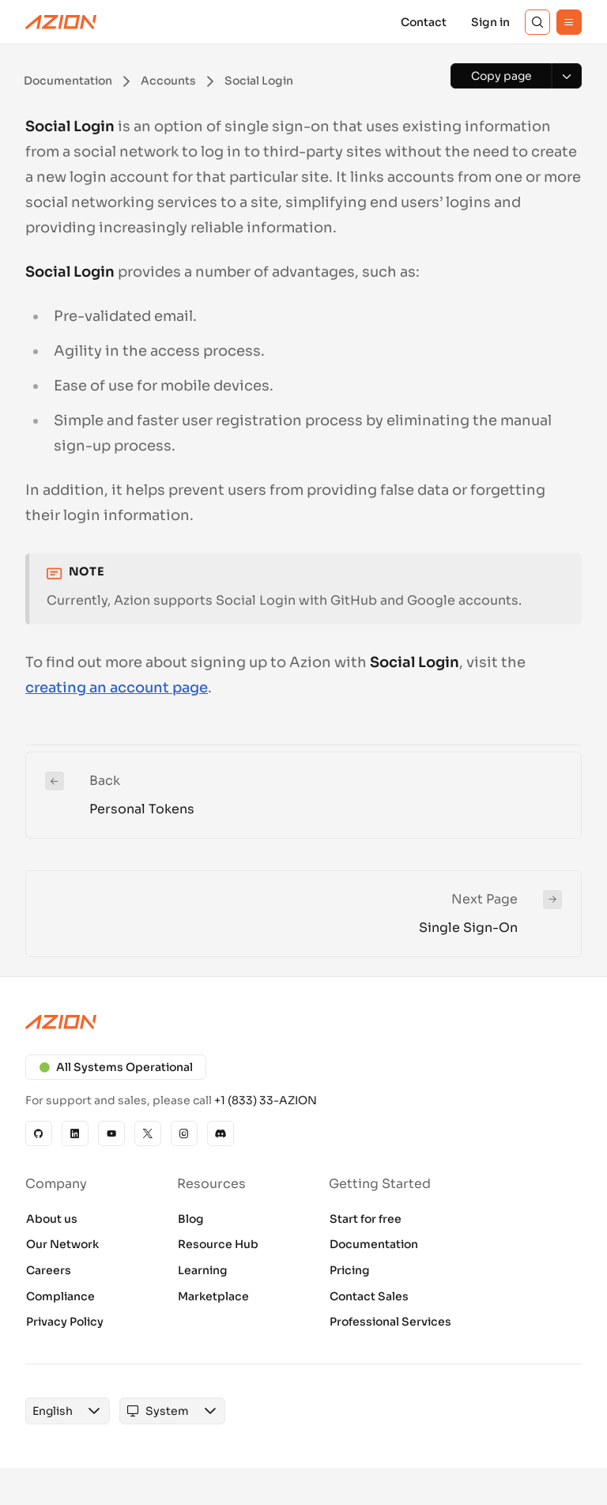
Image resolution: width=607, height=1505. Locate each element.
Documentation (374, 1244)
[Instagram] (184, 1133)
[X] (147, 1133)
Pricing (350, 1270)
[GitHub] (38, 1133)
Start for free (366, 1219)
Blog (191, 1219)
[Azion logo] (303, 1022)
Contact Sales (369, 1296)
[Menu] (569, 22)
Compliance (60, 1296)
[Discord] (220, 1133)
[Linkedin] (75, 1133)
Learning (203, 1270)
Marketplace (213, 1296)
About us (51, 1219)
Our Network (62, 1244)
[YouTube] (111, 1133)
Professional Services (390, 1322)
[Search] (537, 22)
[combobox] (52, 1411)
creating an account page (116, 687)
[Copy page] (501, 76)
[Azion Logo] (60, 22)
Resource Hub (218, 1244)
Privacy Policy (65, 1322)
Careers (48, 1270)
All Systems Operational (116, 1067)
